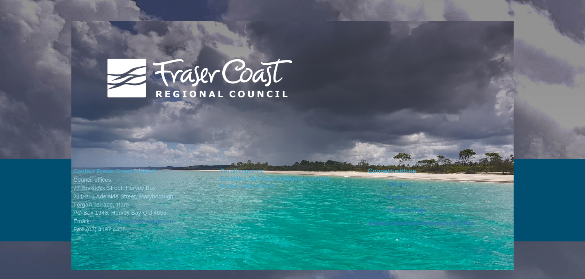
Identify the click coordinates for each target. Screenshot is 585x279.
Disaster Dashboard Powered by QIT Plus (421, 223)
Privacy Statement (410, 197)
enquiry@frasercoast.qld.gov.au (132, 221)
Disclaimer (400, 184)
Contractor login (407, 210)
